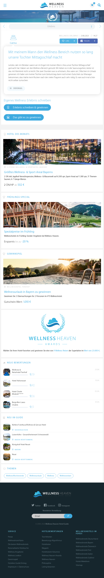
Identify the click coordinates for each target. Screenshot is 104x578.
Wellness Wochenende (15, 476)
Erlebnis (51, 26)
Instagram (64, 506)
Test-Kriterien (47, 537)
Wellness (50, 476)
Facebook (49, 506)
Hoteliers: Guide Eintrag (17, 563)
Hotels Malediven (83, 561)
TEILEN (88, 41)
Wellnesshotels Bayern (84, 542)
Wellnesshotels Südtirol (85, 558)
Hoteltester (46, 544)
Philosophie (46, 563)
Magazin (45, 548)
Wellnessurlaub (36, 476)
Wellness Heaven (48, 559)
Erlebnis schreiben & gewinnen (27, 107)
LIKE (68, 41)
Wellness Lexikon (14, 555)
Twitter (36, 506)
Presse (10, 537)
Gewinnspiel (13, 559)
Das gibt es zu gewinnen (24, 117)
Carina (11, 43)
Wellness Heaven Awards (51, 555)
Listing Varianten (48, 567)
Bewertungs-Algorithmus (52, 540)
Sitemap (79, 565)
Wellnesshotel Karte (15, 540)
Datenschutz (24, 567)
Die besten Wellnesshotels (18, 544)
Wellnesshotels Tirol (83, 550)
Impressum (12, 567)
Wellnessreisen (65, 476)
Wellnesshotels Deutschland (87, 539)
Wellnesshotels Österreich (86, 546)
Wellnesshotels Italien (84, 554)
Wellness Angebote (15, 552)
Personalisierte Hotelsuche (18, 548)
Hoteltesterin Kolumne (51, 552)
